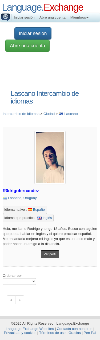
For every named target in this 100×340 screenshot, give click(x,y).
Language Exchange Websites (30, 329)
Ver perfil (50, 254)
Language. (42, 7)
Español (37, 210)
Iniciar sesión (24, 17)
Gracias (75, 333)
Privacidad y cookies (20, 333)
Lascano (14, 198)
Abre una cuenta (52, 17)
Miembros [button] (79, 17)
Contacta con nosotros (74, 329)
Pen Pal (90, 333)
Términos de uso (52, 333)
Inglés (44, 218)
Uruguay (30, 198)
